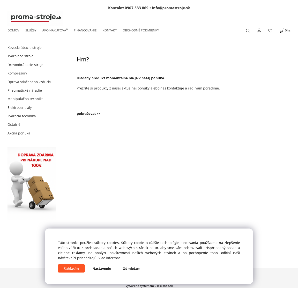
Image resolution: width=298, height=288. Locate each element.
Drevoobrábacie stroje (25, 64)
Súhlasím (71, 268)
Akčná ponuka (18, 133)
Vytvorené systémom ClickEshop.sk (149, 286)
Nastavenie (101, 268)
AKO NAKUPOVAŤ (55, 30)
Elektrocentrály (19, 107)
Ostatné (13, 124)
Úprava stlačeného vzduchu (29, 82)
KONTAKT (110, 30)
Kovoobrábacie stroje (24, 47)
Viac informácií (110, 258)
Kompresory (17, 73)
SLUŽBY (30, 30)
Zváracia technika (21, 116)
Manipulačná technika (25, 98)
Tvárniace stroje (20, 56)
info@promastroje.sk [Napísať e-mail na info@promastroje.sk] (171, 7)
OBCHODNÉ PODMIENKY (141, 30)
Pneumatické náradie (24, 90)
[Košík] (285, 30)
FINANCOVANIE (85, 30)
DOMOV (13, 30)
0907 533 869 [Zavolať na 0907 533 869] (137, 7)
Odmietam (132, 268)
